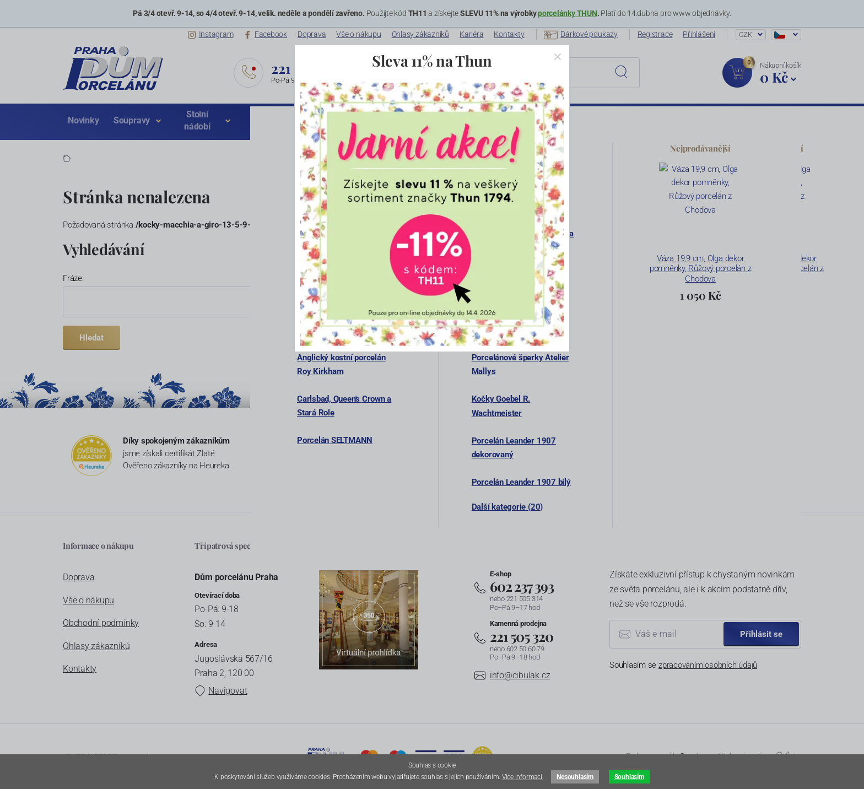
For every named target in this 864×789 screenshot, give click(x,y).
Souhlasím (629, 777)
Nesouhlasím (575, 777)
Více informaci (522, 777)
